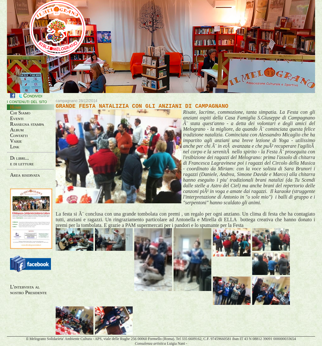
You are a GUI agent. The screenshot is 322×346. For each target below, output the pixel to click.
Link (14, 146)
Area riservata (25, 175)
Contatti (19, 135)
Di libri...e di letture (22, 160)
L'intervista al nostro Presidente (28, 289)
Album (17, 129)
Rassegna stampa (27, 124)
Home (15, 107)
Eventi (17, 118)
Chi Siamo (20, 112)
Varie (16, 141)
